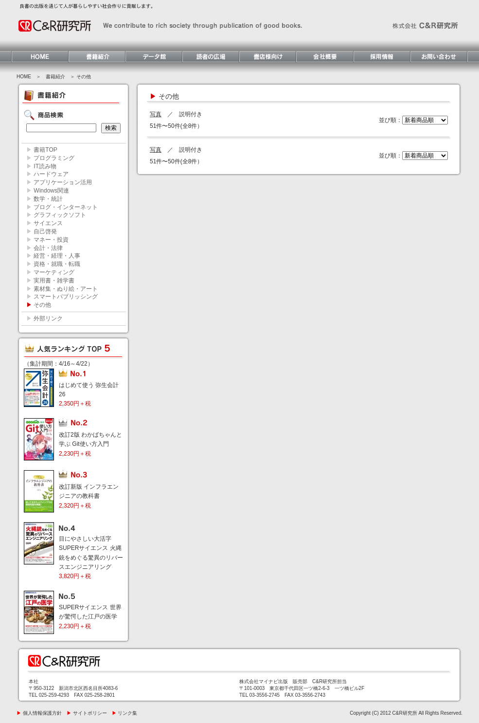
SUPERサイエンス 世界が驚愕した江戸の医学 (90, 616)
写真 (155, 114)
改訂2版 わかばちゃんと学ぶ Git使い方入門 (90, 444)
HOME (24, 76)
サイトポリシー (87, 713)
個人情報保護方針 (39, 713)
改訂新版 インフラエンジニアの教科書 (89, 496)
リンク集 (125, 713)
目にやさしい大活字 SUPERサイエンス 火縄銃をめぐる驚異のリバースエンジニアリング (91, 557)
